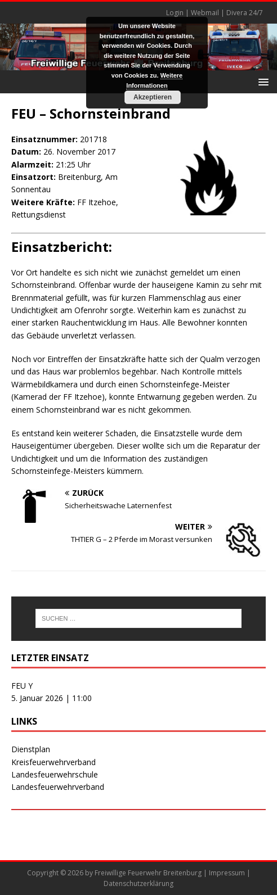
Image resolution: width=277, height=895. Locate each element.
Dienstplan (30, 749)
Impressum (227, 873)
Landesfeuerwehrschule (54, 774)
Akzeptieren (152, 97)
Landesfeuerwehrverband (57, 786)
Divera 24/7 (244, 12)
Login (175, 12)
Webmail (205, 12)
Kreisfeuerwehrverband (53, 762)
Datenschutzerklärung (138, 883)
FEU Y (22, 685)
